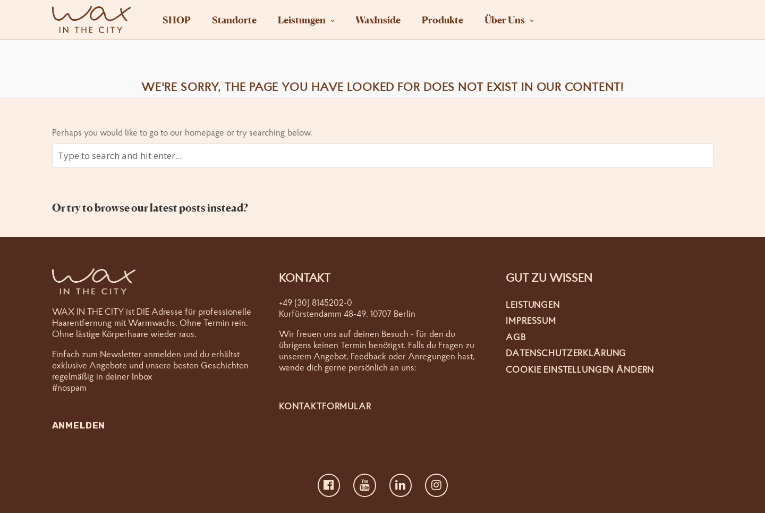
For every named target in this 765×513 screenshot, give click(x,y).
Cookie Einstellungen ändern (580, 369)
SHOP (177, 20)
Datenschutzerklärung (566, 352)
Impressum (531, 320)
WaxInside (378, 20)
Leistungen (302, 20)
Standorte (234, 20)
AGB (516, 336)
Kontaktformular (325, 405)
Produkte (442, 20)
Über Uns (504, 20)
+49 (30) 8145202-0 (315, 302)
